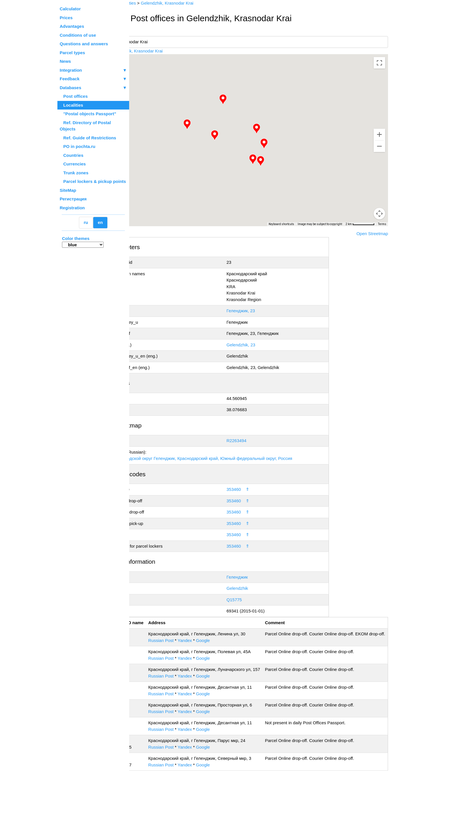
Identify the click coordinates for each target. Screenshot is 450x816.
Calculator (70, 8)
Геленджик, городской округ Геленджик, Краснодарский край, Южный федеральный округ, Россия (236, 458)
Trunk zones (74, 172)
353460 (256, 489)
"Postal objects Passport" (88, 113)
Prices (66, 17)
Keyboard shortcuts (281, 224)
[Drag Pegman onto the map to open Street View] (379, 213)
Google (240, 646)
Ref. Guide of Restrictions (88, 137)
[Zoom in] (379, 134)
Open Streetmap (372, 233)
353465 (153, 682)
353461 (153, 658)
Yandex (221, 646)
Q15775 (257, 599)
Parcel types (72, 52)
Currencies (73, 163)
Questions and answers (84, 43)
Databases (70, 87)
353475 (153, 779)
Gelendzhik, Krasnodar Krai (177, 50)
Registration (72, 207)
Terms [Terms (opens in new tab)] (382, 224)
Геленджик (260, 577)
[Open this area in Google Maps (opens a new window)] (144, 222)
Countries (72, 155)
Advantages (72, 26)
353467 (153, 730)
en (100, 222)
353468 (153, 755)
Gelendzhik (260, 588)
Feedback (93, 79)
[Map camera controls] (379, 193)
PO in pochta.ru (77, 146)
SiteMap (68, 190)
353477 (153, 796)
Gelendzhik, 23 (263, 344)
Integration (93, 70)
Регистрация (73, 198)
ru (86, 222)
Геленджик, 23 (263, 310)
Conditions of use (78, 35)
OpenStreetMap (158, 228)
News (65, 61)
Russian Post (197, 646)
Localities (71, 105)
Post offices (74, 96)
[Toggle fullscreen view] (379, 63)
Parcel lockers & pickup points (93, 181)
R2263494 (259, 440)
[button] (235, 135)
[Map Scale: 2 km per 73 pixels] (360, 224)
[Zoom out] (379, 146)
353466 (153, 706)
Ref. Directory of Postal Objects (85, 126)
